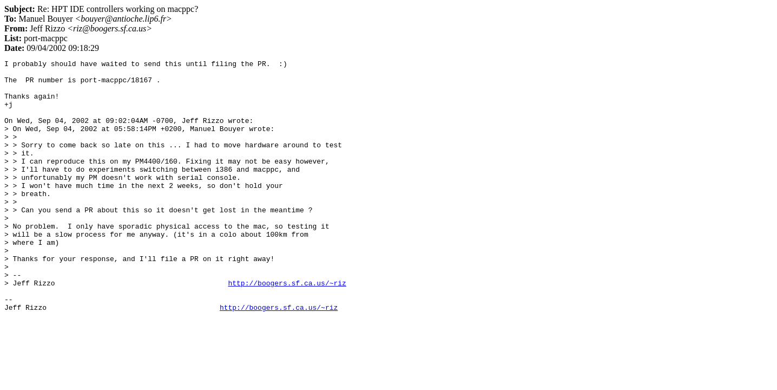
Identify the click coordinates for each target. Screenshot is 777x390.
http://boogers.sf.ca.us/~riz (287, 328)
